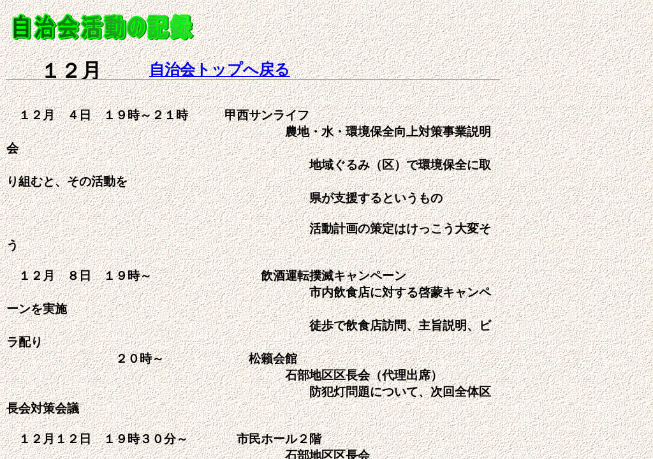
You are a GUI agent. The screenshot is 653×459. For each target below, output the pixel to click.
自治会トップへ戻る (219, 69)
